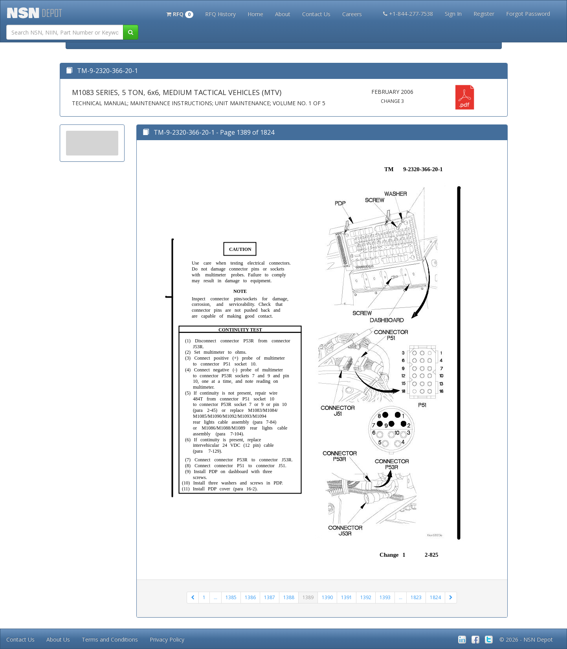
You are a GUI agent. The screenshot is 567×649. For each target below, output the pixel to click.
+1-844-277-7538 (408, 13)
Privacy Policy (167, 639)
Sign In (453, 13)
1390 (327, 597)
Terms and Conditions (110, 639)
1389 (308, 597)
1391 (346, 597)
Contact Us (316, 14)
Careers (352, 14)
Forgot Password (528, 13)
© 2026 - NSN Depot (526, 639)
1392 (365, 597)
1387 (269, 597)
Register (483, 13)
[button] (179, 13)
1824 (435, 597)
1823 (416, 597)
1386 (250, 597)
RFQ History (220, 14)
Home (255, 14)
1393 (385, 597)
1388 (288, 597)
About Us (58, 639)
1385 (231, 597)
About (282, 14)
